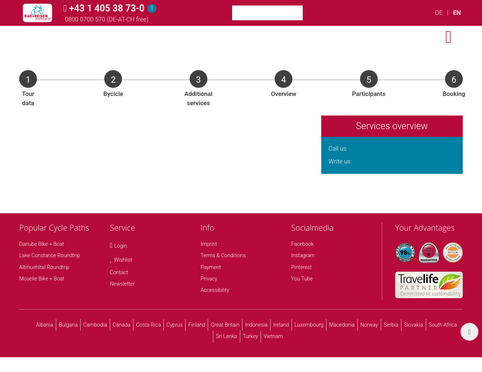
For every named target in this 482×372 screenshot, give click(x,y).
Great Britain (225, 325)
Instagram (303, 255)
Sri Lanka (226, 336)
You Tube (302, 279)
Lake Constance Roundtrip (49, 255)
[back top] (469, 332)
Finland (197, 325)
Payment (211, 267)
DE (438, 12)
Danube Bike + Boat (41, 244)
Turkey (250, 336)
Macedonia (341, 325)
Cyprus (175, 325)
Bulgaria (68, 325)
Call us (338, 148)
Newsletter (122, 284)
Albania (44, 325)
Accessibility (215, 290)
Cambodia (95, 325)
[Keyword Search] (267, 13)
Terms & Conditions (223, 255)
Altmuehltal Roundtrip (44, 267)
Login (120, 246)
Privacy (209, 279)
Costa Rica (148, 325)
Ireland (281, 325)
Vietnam (273, 336)
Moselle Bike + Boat (41, 279)
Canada (121, 325)
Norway (369, 325)
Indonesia (256, 325)
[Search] (312, 13)
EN (457, 12)
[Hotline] (151, 8)
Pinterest (301, 267)
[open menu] (448, 37)
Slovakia (413, 325)
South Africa (443, 325)
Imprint (209, 244)
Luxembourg (309, 325)
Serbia (391, 325)
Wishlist (123, 260)
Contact (119, 272)
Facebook (302, 244)
